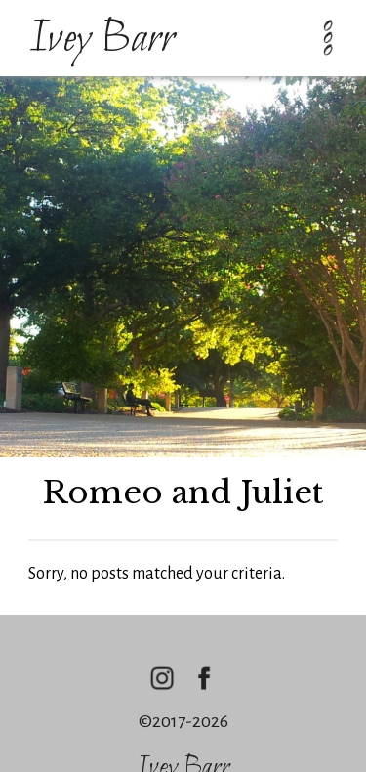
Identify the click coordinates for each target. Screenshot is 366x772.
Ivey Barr (101, 40)
